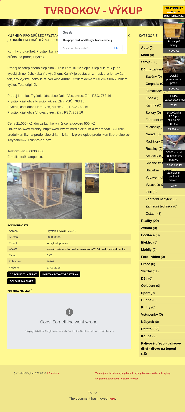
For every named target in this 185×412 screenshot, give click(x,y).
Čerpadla (155, 84)
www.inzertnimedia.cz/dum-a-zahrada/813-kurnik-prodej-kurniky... (87, 249)
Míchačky (155, 127)
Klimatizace (157, 91)
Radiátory (155, 141)
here (111, 398)
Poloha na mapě (21, 281)
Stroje (149, 62)
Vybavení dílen (159, 177)
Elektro (149, 242)
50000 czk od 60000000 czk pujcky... (174, 156)
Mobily (149, 249)
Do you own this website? (75, 48)
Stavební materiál (161, 170)
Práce (148, 264)
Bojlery (153, 112)
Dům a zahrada (155, 69)
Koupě (149, 336)
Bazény (154, 76)
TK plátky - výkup (128, 378)
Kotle (152, 98)
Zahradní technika (161, 206)
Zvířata (149, 228)
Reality (150, 221)
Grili (151, 192)
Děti (146, 278)
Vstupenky (152, 314)
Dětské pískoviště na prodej (173, 79)
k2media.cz (53, 373)
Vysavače (155, 185)
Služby (150, 271)
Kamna (153, 105)
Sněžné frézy (158, 163)
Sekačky (154, 156)
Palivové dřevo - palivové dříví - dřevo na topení (161, 349)
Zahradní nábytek (161, 199)
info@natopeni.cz (57, 243)
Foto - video (153, 257)
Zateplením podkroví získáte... (173, 176)
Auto (147, 48)
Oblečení (150, 286)
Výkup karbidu (126, 373)
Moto (147, 55)
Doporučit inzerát (23, 274)
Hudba (149, 300)
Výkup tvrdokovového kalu (149, 373)
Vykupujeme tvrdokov (106, 373)
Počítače (150, 235)
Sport (148, 293)
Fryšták (61, 230)
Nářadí (153, 134)
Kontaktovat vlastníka (60, 274)
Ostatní (154, 213)
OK (116, 48)
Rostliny (154, 149)
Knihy (148, 307)
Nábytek (150, 322)
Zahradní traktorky (162, 120)
